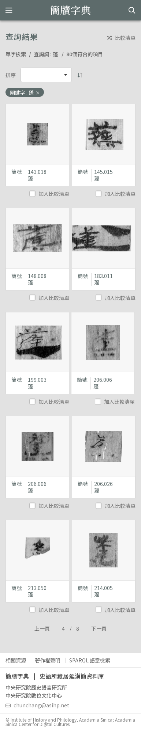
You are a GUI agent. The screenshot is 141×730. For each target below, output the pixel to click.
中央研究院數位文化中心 (33, 695)
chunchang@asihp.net (37, 705)
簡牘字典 (70, 10)
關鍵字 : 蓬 (25, 92)
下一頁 (99, 628)
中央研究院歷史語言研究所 (36, 687)
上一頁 (42, 628)
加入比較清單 (50, 193)
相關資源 (15, 660)
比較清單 (121, 38)
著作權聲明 (47, 660)
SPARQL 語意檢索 (89, 660)
